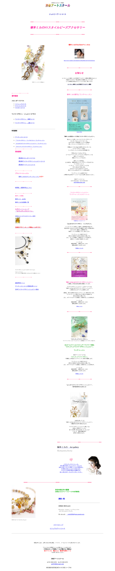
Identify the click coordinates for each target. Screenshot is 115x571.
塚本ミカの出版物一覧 (22, 202)
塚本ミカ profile (20, 199)
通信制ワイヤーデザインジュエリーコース (32, 161)
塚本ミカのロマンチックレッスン (29, 176)
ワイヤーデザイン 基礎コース (24, 119)
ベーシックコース (20, 104)
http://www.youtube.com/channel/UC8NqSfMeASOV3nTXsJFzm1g (79, 60)
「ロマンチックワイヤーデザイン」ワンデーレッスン (28, 146)
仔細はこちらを (79, 306)
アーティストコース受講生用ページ (26, 286)
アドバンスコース (20, 106)
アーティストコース (21, 137)
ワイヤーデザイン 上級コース (24, 123)
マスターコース (20, 107)
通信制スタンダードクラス (27, 158)
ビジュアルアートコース (57, 528)
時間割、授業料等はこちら (23, 187)
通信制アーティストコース (27, 164)
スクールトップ (58, 524)
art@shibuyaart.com (79, 182)
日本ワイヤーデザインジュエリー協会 (27, 289)
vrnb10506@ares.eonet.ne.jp (75, 514)
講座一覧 (62, 499)
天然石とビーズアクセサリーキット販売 (25, 216)
